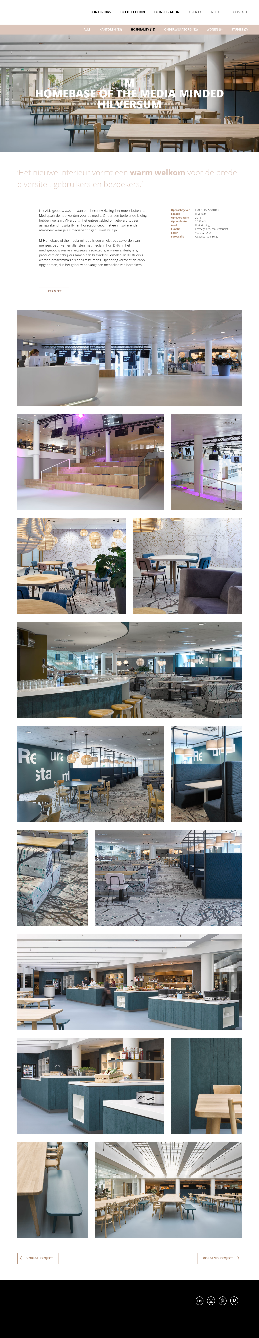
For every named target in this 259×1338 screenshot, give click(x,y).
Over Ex (195, 12)
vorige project (36, 1258)
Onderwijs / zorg (181, 29)
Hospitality (143, 29)
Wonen (214, 29)
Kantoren (111, 29)
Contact (240, 12)
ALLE (87, 29)
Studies (239, 29)
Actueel (217, 12)
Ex (100, 12)
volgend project (221, 1258)
